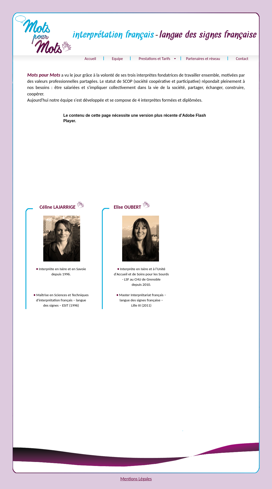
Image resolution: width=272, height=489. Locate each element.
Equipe (117, 58)
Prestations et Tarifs (154, 58)
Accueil (90, 58)
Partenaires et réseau (203, 58)
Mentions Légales (136, 479)
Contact (242, 58)
